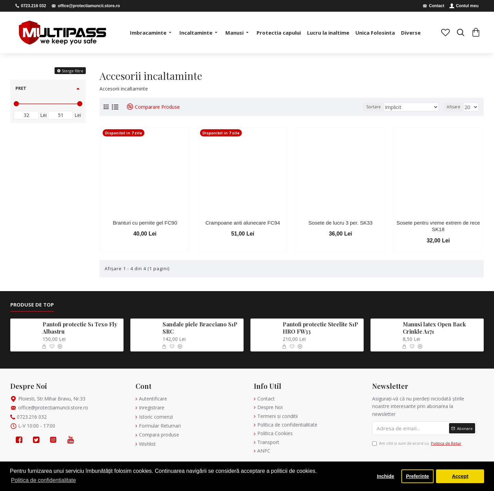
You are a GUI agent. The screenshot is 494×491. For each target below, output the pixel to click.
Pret (20, 88)
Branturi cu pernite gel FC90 (145, 223)
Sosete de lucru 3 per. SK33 (340, 223)
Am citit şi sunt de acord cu (417, 443)
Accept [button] (460, 476)
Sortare (382, 107)
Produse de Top (32, 304)
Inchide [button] (385, 476)
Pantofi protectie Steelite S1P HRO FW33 (320, 328)
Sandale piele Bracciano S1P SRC (200, 328)
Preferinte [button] (417, 476)
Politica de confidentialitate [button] (43, 480)
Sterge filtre (72, 70)
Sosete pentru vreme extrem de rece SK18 (438, 226)
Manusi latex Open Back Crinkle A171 (434, 328)
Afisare (454, 107)
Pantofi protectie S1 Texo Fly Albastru (80, 328)
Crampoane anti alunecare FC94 (242, 223)
